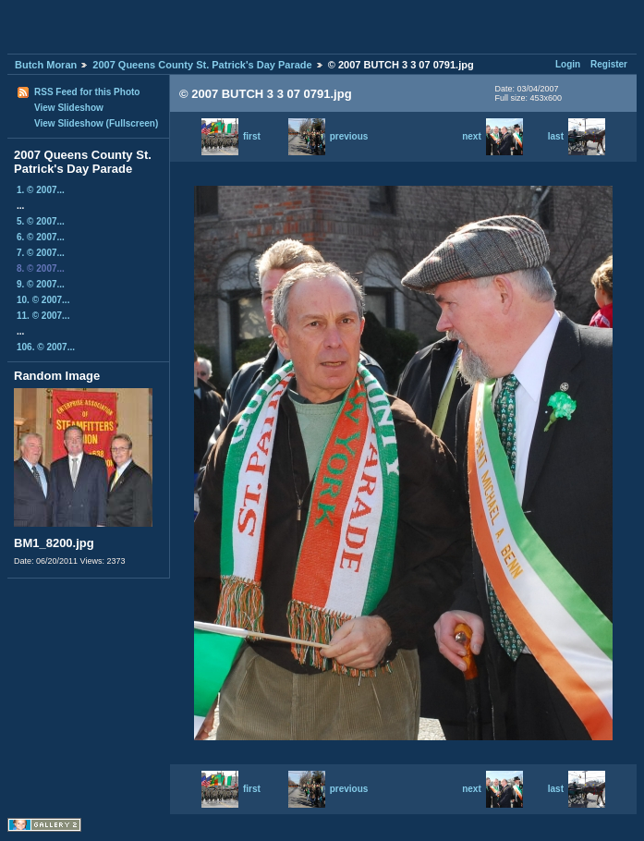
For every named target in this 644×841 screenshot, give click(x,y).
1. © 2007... (41, 190)
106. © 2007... (46, 347)
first (231, 136)
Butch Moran (46, 64)
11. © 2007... (43, 316)
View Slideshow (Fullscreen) (96, 123)
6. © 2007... (41, 237)
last (576, 136)
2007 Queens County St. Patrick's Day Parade (201, 64)
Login (567, 64)
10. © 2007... (43, 300)
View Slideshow (68, 108)
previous (328, 136)
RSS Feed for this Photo (87, 92)
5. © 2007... (41, 221)
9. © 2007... (41, 284)
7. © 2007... (41, 253)
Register (608, 64)
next (492, 136)
